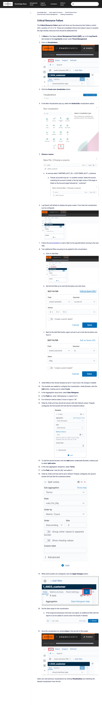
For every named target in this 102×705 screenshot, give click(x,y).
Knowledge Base (21, 4)
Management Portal (33, 4)
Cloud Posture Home (71, 12)
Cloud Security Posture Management (47, 14)
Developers (54, 4)
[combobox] (85, 4)
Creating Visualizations (66, 14)
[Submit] (73, 4)
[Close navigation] (30, 12)
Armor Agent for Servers (56, 12)
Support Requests (43, 4)
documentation (54, 243)
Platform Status (62, 4)
